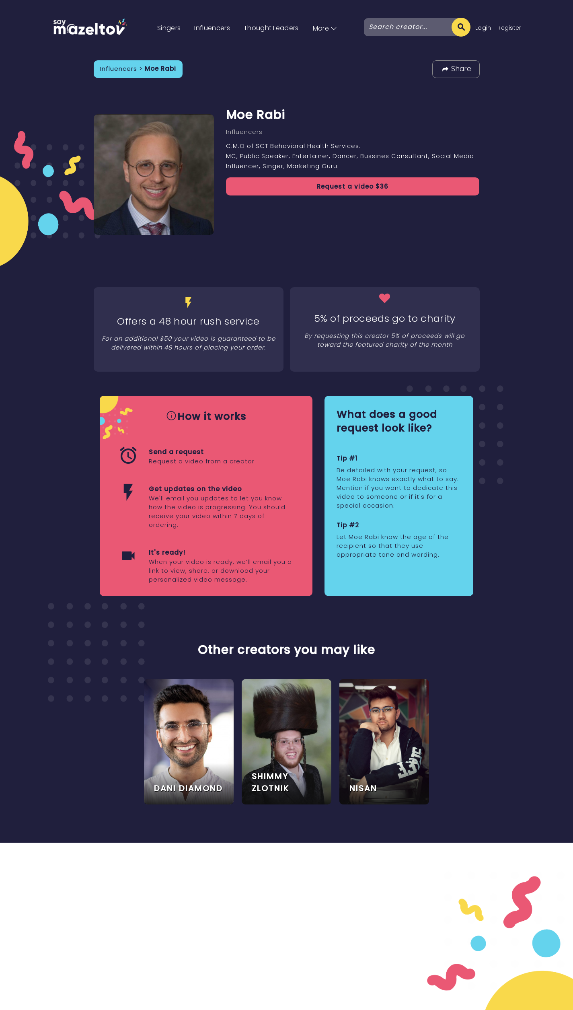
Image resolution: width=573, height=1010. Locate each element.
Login (483, 28)
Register (509, 28)
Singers (169, 28)
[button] (325, 20)
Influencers (212, 28)
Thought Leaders (271, 28)
